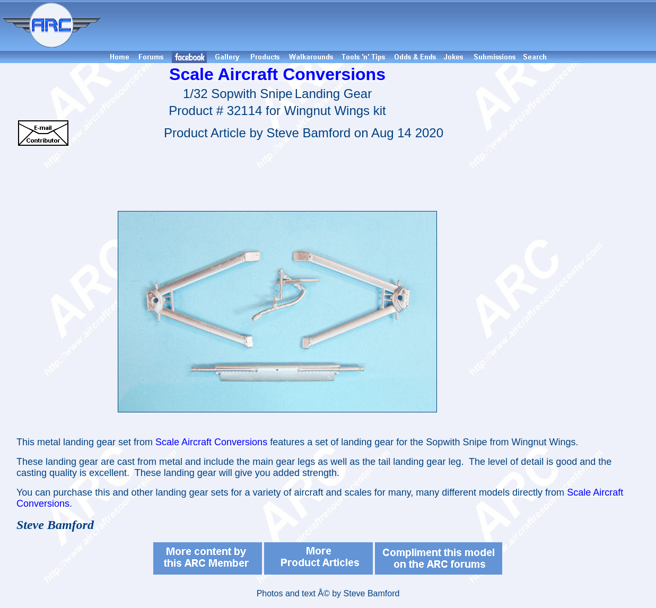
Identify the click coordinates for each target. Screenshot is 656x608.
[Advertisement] (380, 25)
